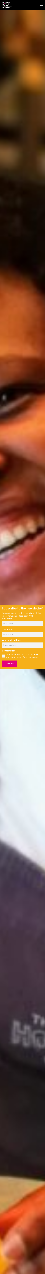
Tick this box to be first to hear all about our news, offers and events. (22, 656)
